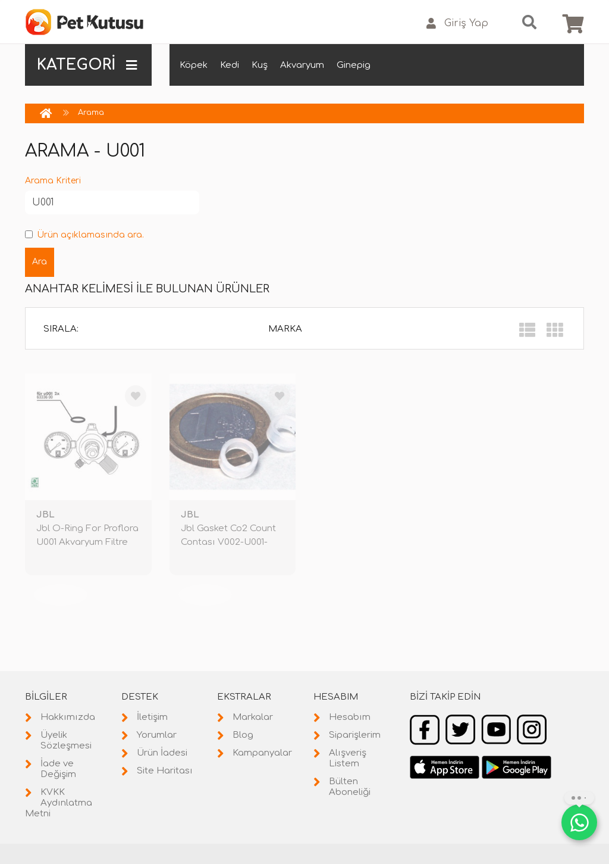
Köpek (194, 65)
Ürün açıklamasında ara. (84, 234)
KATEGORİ (87, 65)
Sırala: (61, 329)
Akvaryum (302, 65)
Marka (285, 329)
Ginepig (354, 65)
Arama (91, 112)
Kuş (260, 65)
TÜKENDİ (60, 594)
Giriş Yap (457, 23)
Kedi (229, 65)
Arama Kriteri (53, 180)
